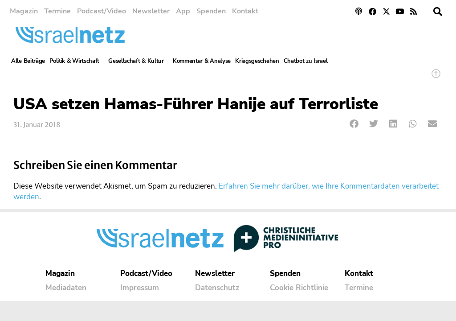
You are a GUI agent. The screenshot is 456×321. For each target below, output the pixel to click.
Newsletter (151, 11)
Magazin (24, 11)
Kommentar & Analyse (202, 61)
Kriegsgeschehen (257, 61)
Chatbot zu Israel (306, 61)
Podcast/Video (101, 11)
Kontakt (245, 11)
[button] (438, 12)
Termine (57, 11)
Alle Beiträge (28, 61)
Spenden (211, 11)
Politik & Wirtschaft (76, 61)
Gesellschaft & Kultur (138, 61)
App (183, 11)
